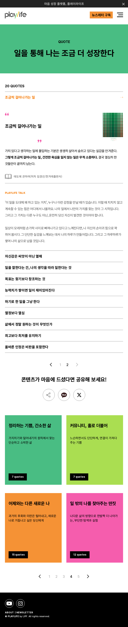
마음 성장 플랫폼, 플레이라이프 (64, 3)
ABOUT (9, 612)
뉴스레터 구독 (101, 15)
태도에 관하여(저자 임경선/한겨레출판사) (38, 176)
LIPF (25, 616)
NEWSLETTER (24, 612)
